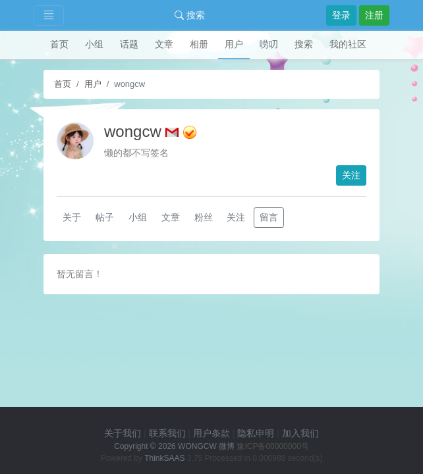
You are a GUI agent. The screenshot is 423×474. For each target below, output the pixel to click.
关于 (72, 217)
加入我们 (300, 433)
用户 (234, 44)
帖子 (105, 217)
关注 (351, 175)
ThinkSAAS (164, 458)
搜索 (190, 15)
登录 (341, 15)
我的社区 (347, 44)
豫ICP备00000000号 (272, 446)
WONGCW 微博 (206, 446)
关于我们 (122, 433)
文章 (164, 44)
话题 (129, 44)
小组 (94, 44)
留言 (269, 217)
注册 (374, 15)
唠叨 (269, 44)
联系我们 (167, 433)
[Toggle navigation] (49, 15)
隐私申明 (255, 433)
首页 (59, 44)
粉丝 (203, 217)
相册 (199, 44)
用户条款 (211, 433)
